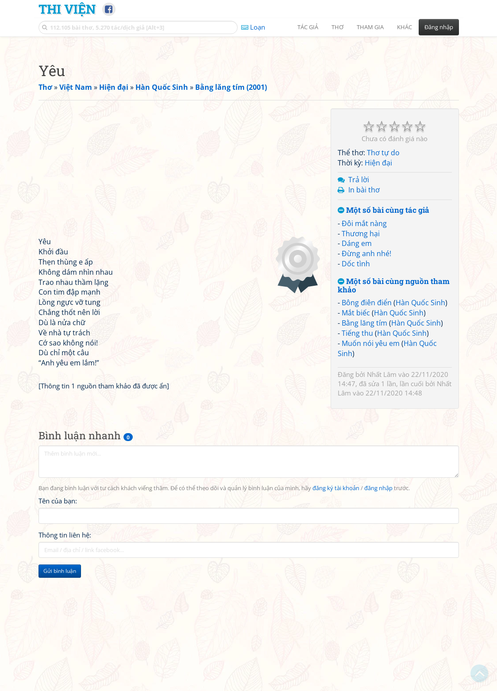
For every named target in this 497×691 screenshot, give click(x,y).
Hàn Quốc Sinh (420, 426)
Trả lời (358, 303)
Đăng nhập (438, 27)
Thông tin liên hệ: (65, 658)
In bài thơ (364, 314)
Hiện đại (378, 287)
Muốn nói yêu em (371, 467)
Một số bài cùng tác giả (383, 334)
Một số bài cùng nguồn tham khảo (394, 409)
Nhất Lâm (382, 498)
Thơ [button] (337, 27)
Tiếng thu (357, 457)
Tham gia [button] (370, 27)
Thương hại (361, 357)
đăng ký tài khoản (335, 612)
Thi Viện (67, 8)
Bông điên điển (367, 426)
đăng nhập (378, 612)
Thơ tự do (383, 276)
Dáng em (357, 367)
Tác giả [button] (307, 27)
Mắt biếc (356, 436)
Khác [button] (404, 27)
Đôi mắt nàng (364, 347)
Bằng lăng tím (364, 447)
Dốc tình (356, 387)
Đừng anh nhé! (366, 377)
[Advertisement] (249, 104)
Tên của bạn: (58, 624)
